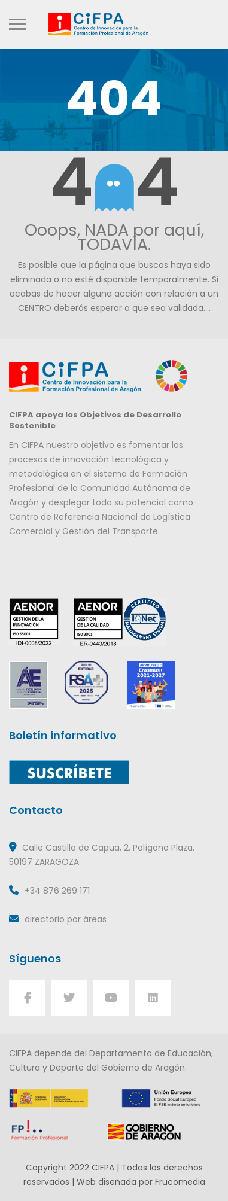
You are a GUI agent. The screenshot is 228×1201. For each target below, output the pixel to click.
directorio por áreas (66, 919)
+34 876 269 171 (57, 891)
